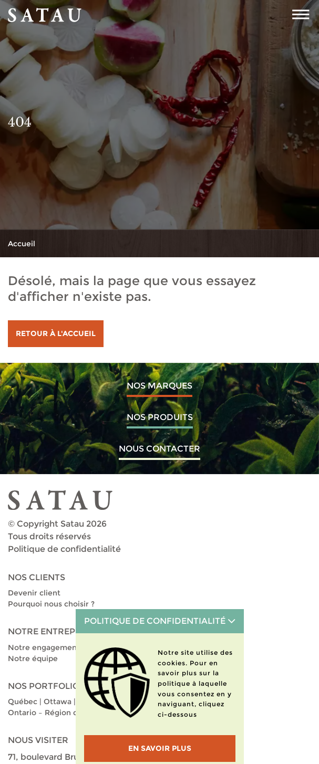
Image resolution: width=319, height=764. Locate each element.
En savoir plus (159, 748)
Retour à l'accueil (56, 333)
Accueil (21, 243)
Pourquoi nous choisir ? (51, 604)
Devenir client (34, 593)
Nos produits (160, 417)
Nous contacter (159, 449)
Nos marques (159, 386)
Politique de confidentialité (64, 549)
